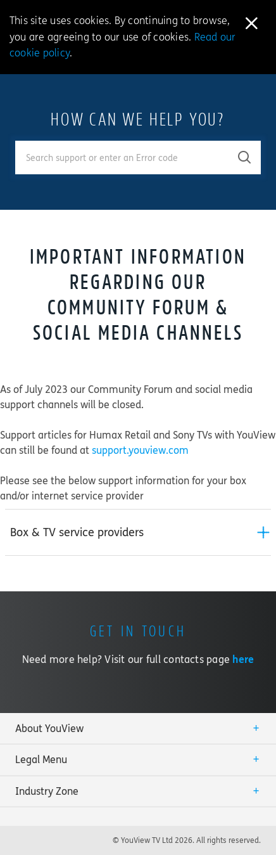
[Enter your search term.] (122, 157)
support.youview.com (140, 450)
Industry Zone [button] (46, 791)
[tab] (138, 532)
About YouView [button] (49, 729)
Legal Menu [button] (41, 760)
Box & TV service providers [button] (77, 532)
